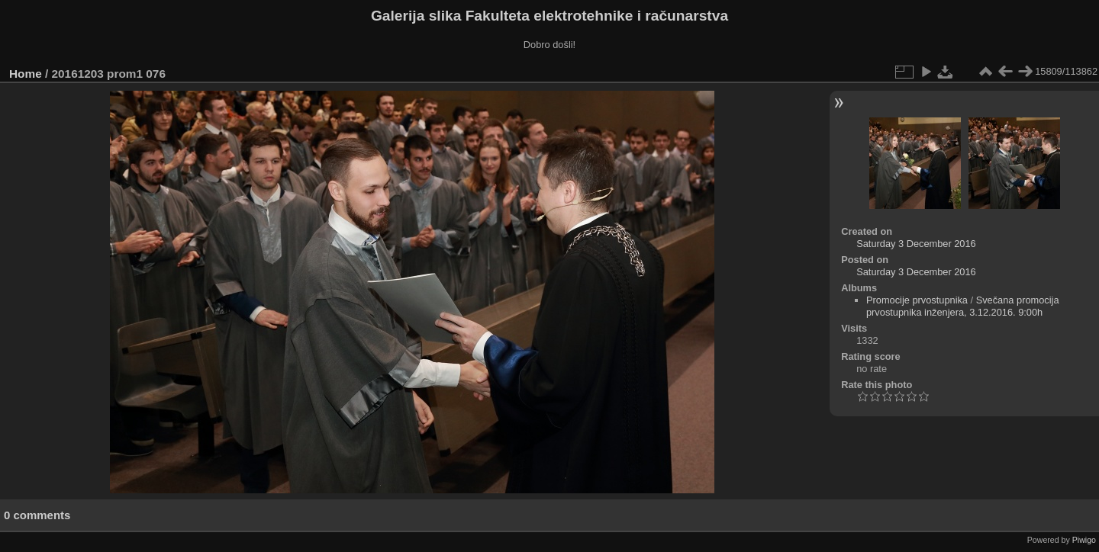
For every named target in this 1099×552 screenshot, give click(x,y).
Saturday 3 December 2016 (916, 243)
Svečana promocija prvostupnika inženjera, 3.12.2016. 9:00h (962, 306)
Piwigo (1084, 539)
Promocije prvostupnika (917, 300)
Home (25, 73)
